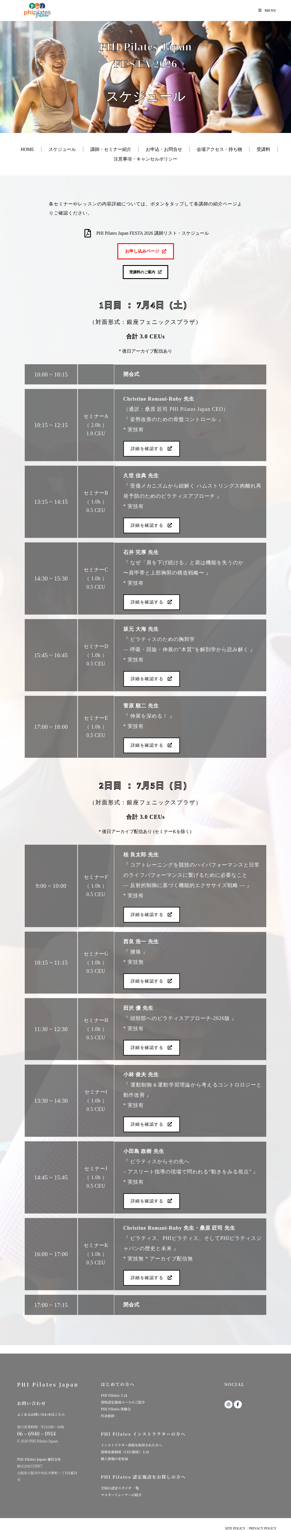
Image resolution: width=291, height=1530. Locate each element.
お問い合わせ (31, 1398)
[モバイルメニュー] (267, 10)
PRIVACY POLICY (263, 1523)
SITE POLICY (235, 1523)
